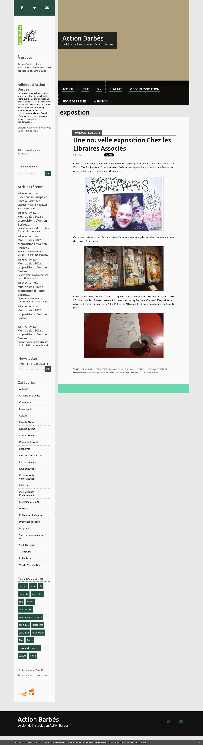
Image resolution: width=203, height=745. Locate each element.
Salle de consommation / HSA (32, 536)
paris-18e (37, 593)
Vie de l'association (144, 89)
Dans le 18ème (27, 435)
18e (21, 601)
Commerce (25, 402)
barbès (22, 586)
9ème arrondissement (30, 616)
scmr (33, 586)
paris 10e (24, 632)
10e (21, 640)
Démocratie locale (29, 442)
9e (41, 586)
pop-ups (121, 372)
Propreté (24, 528)
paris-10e (38, 624)
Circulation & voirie (29, 395)
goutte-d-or (25, 609)
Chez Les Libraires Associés (88, 163)
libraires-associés (82, 372)
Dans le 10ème (27, 428)
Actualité (24, 388)
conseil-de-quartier (29, 647)
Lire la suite (40, 70)
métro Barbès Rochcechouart (27, 493)
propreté (23, 593)
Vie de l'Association (29, 564)
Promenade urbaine (29, 521)
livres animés (110, 372)
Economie (24, 448)
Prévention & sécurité (31, 515)
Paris (30, 640)
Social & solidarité (29, 544)
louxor (30, 601)
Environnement (27, 468)
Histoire (23, 485)
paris (155, 369)
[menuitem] (68, 87)
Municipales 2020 (29, 501)
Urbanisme (25, 558)
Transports (25, 551)
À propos (101, 101)
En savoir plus (141, 742)
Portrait (23, 508)
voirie (33, 655)
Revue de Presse (74, 101)
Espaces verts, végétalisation (27, 477)
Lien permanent (82, 369)
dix (99, 89)
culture (22, 655)
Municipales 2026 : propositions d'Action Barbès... (32, 220)
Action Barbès (83, 38)
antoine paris (132, 372)
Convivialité (25, 408)
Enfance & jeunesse (29, 461)
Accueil (68, 89)
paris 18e (24, 624)
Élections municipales (31, 455)
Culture (23, 415)
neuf (85, 89)
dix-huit (116, 89)
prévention (38, 632)
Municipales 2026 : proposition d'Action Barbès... (32, 290)
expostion (97, 372)
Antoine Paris (116, 167)
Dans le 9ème (26, 422)
